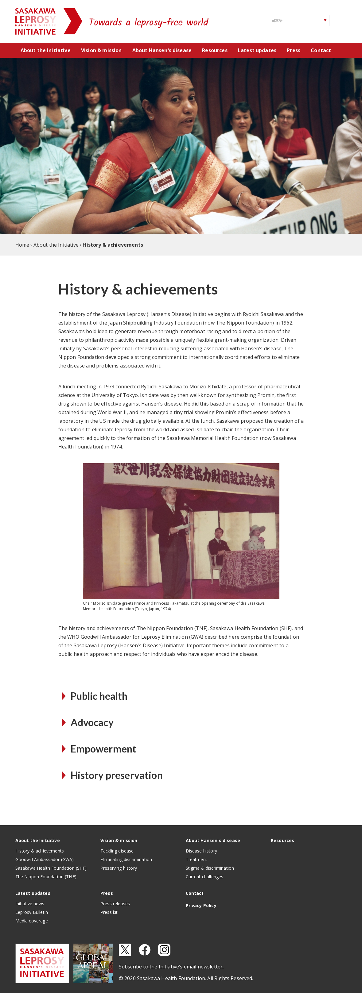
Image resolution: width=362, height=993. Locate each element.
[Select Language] (298, 20)
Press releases (115, 903)
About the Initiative (46, 50)
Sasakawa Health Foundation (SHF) (51, 868)
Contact (321, 50)
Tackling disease (117, 851)
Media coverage (31, 921)
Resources (214, 50)
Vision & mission (101, 50)
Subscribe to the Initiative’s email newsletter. (171, 966)
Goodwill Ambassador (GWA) (44, 859)
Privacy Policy (201, 905)
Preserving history (118, 868)
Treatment (196, 859)
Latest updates (257, 50)
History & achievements (39, 851)
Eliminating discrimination (126, 859)
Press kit (109, 912)
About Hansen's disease (162, 50)
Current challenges (205, 876)
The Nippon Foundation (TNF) (45, 876)
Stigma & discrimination (210, 868)
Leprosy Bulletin (31, 912)
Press (293, 50)
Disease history (201, 851)
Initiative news (29, 903)
